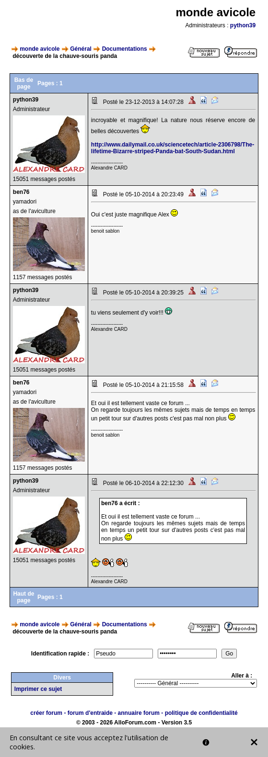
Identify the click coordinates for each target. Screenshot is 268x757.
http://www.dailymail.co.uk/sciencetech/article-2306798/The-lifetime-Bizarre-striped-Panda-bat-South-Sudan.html (172, 148)
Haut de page (23, 597)
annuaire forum (139, 713)
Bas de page (23, 83)
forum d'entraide (90, 713)
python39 (243, 25)
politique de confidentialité (201, 713)
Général (81, 48)
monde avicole (39, 48)
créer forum (46, 713)
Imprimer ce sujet (38, 689)
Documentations (124, 48)
